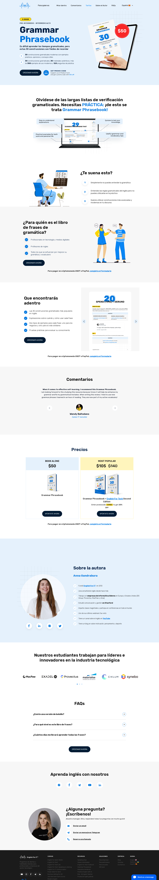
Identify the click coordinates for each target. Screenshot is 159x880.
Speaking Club (82, 860)
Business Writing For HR (55, 874)
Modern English (52, 879)
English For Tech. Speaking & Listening (60, 867)
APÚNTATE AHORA (52, 514)
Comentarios (76, 5)
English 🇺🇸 (133, 860)
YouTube (106, 619)
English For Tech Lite (54, 864)
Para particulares (104, 862)
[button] (127, 5)
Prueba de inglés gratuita (85, 876)
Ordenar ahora (30, 73)
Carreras (120, 862)
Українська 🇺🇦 (134, 862)
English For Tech (115, 498)
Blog (119, 860)
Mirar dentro (62, 5)
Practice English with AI (84, 872)
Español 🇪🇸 (133, 864)
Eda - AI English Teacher (85, 874)
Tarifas (88, 5)
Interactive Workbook (83, 869)
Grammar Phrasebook (84, 867)
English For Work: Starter (55, 860)
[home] (25, 5)
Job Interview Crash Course (56, 876)
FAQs (114, 5)
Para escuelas (103, 864)
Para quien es (43, 5)
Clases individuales (83, 862)
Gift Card (102, 867)
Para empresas (104, 860)
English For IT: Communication (57, 869)
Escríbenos (121, 864)
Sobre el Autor (101, 5)
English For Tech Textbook (85, 864)
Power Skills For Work (54, 872)
